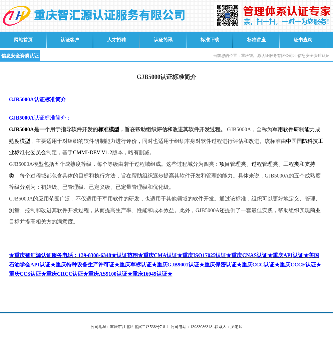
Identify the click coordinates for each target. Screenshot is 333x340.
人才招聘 (116, 39)
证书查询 (303, 39)
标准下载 (209, 39)
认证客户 (70, 39)
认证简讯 (163, 39)
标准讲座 (256, 39)
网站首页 (23, 39)
